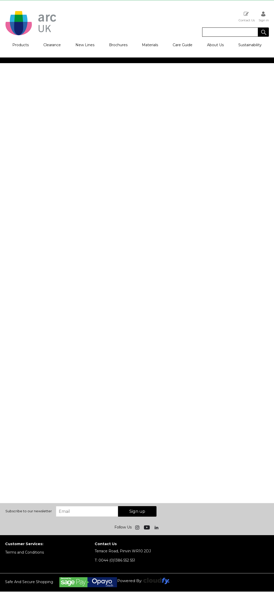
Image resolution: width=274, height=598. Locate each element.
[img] (137, 527)
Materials (150, 45)
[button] (263, 32)
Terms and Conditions (24, 552)
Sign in (264, 16)
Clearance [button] (52, 45)
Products (20, 45)
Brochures (118, 45)
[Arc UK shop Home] (30, 35)
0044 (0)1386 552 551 (115, 560)
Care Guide (182, 45)
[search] (230, 32)
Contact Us (246, 16)
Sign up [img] (137, 511)
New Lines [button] (84, 45)
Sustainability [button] (250, 45)
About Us (215, 45)
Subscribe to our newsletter (28, 511)
